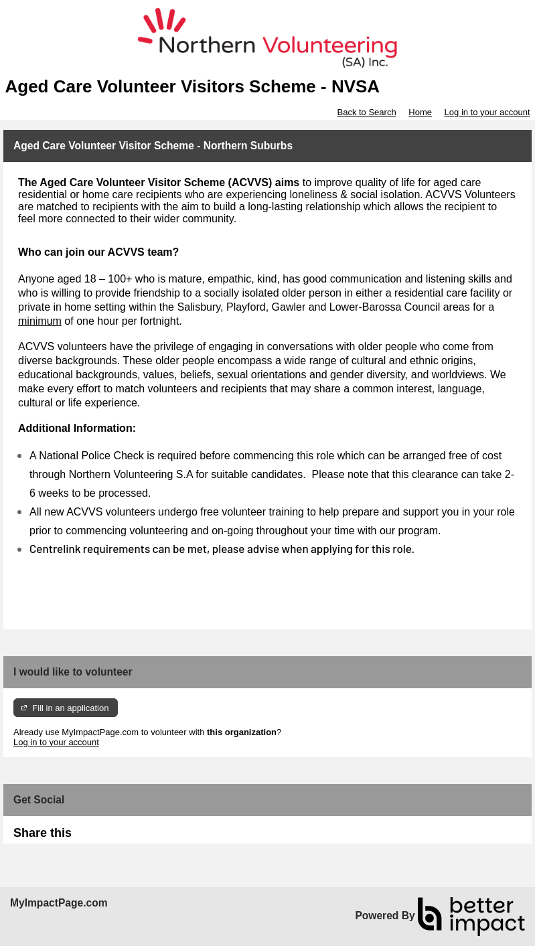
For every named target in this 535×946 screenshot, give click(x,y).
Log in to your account (487, 112)
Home (420, 112)
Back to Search (366, 112)
